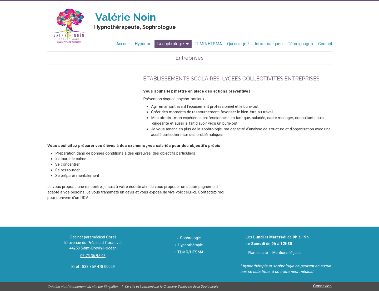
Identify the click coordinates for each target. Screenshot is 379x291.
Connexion (322, 286)
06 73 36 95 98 (93, 256)
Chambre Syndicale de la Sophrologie (190, 286)
